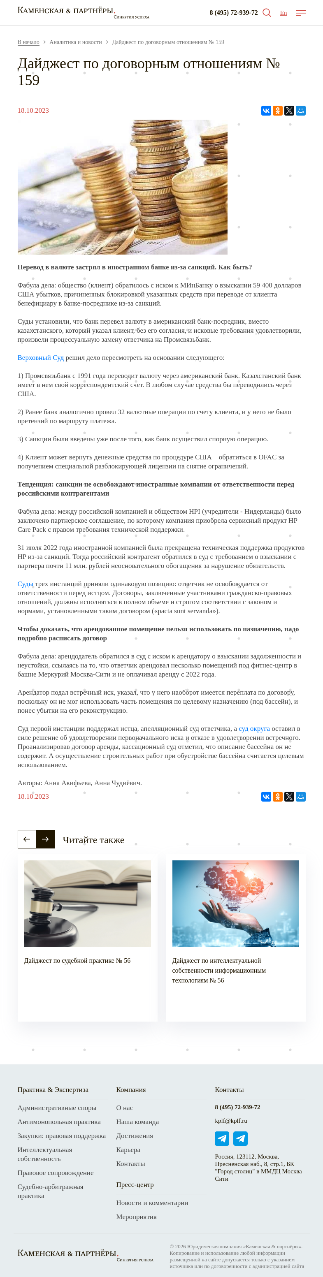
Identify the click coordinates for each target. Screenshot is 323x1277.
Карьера (128, 1150)
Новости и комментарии (152, 1203)
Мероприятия (136, 1217)
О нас (124, 1108)
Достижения (134, 1136)
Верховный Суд (41, 358)
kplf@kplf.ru (231, 1120)
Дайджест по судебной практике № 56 (77, 960)
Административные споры (57, 1108)
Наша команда (137, 1122)
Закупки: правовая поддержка (62, 1136)
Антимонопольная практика (59, 1122)
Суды (25, 584)
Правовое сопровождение (56, 1173)
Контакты (130, 1164)
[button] (27, 839)
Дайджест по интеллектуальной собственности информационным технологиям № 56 (219, 970)
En (283, 12)
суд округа (254, 728)
